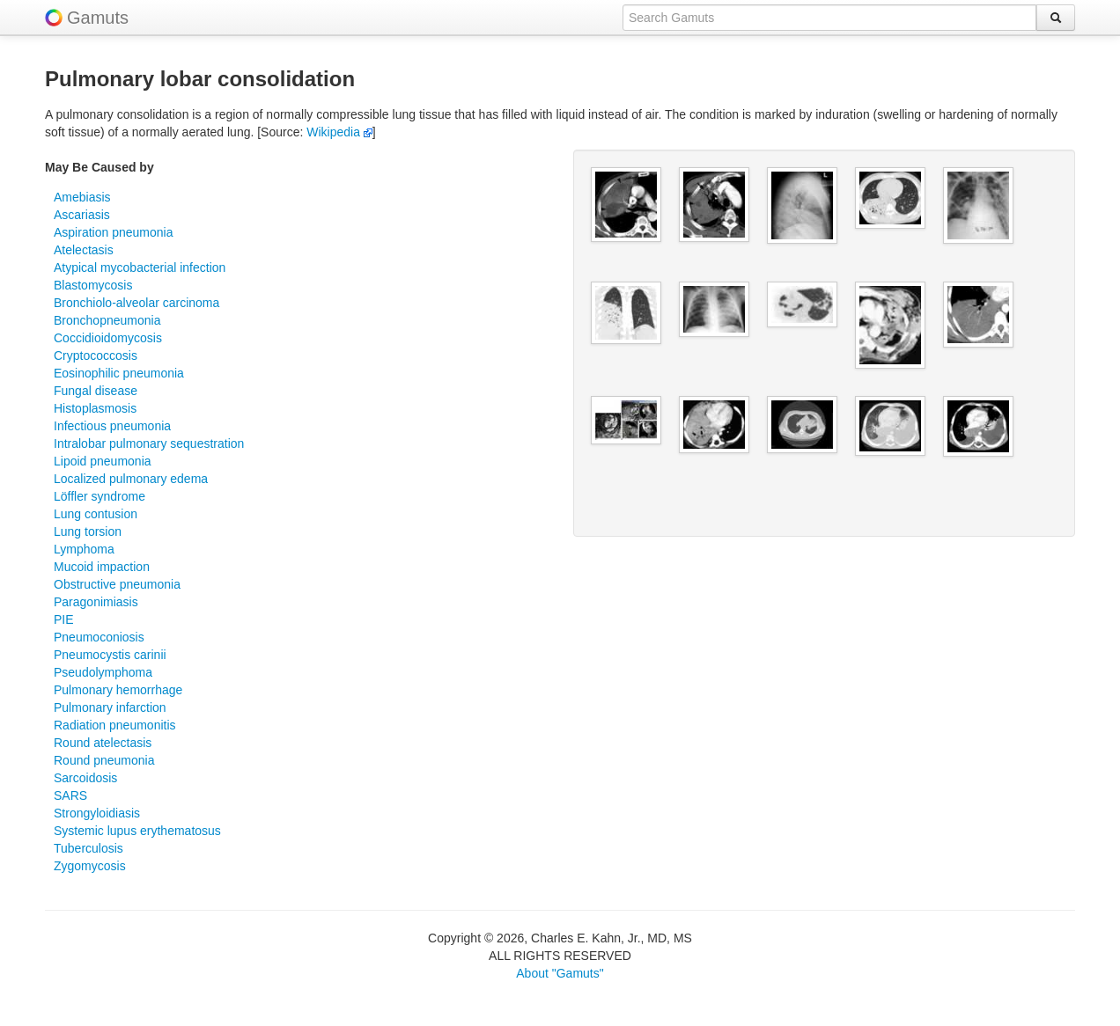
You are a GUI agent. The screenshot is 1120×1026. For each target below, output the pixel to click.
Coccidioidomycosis (108, 338)
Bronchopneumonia (107, 320)
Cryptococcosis (95, 355)
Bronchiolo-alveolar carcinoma (136, 303)
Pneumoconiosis (99, 637)
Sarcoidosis (85, 778)
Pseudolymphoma (103, 672)
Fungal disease (95, 391)
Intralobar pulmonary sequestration (149, 443)
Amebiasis (82, 197)
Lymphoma (84, 549)
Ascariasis (82, 215)
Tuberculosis (88, 848)
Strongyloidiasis (97, 813)
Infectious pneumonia (112, 426)
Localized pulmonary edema (131, 479)
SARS (70, 795)
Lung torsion (88, 531)
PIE (64, 619)
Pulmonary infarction (110, 707)
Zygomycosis (90, 866)
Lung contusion (95, 514)
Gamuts (98, 17)
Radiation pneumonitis (115, 725)
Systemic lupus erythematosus (137, 831)
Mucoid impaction (102, 567)
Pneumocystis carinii (110, 655)
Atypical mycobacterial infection (139, 267)
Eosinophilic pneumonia (119, 373)
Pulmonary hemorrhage (118, 690)
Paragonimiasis (96, 602)
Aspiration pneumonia (113, 232)
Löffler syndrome (99, 496)
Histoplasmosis (95, 408)
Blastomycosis (93, 285)
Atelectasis (84, 250)
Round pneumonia (104, 760)
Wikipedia (339, 132)
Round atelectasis (102, 743)
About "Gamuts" (559, 973)
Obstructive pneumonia (117, 584)
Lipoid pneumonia (102, 461)
